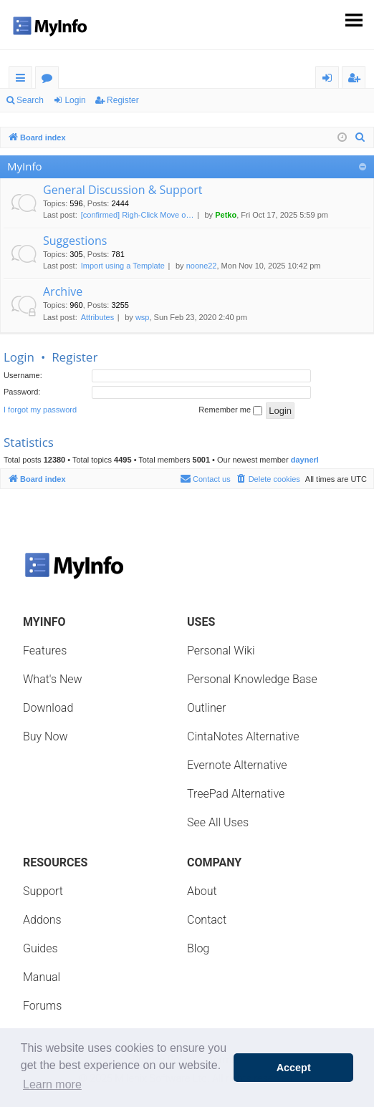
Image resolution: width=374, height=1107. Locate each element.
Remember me (230, 410)
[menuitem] (360, 137)
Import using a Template (123, 265)
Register (123, 100)
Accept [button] (294, 1067)
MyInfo (24, 166)
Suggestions (75, 240)
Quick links (23, 80)
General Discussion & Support (123, 190)
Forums (50, 80)
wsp (142, 317)
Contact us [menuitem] (205, 478)
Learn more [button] (52, 1084)
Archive (62, 291)
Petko (225, 215)
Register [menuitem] (357, 80)
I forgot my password (40, 409)
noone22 (201, 265)
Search (30, 100)
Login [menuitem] (330, 80)
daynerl (305, 459)
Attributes (97, 317)
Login (74, 100)
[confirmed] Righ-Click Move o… (137, 215)
